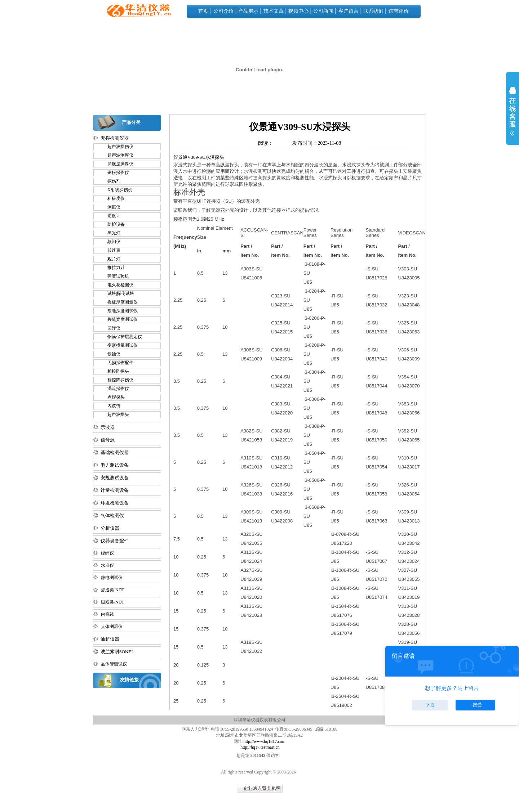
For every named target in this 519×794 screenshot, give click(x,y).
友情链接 (129, 679)
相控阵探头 (115, 371)
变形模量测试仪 (119, 345)
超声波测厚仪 (117, 155)
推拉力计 (113, 267)
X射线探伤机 (116, 189)
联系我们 (373, 11)
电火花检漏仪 (117, 284)
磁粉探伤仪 (115, 172)
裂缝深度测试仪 (119, 310)
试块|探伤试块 (117, 293)
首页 (203, 11)
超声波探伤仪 (117, 146)
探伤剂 (110, 181)
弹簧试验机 (115, 276)
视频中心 (298, 11)
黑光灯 (110, 232)
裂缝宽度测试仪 (119, 319)
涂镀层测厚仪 (117, 163)
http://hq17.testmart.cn (260, 747)
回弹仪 (110, 328)
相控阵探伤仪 (117, 379)
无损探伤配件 (117, 362)
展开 (512, 116)
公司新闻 (323, 11)
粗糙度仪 (113, 198)
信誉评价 (399, 11)
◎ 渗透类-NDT (108, 589)
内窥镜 (110, 405)
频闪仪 (110, 241)
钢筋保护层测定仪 (121, 336)
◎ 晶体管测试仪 (110, 664)
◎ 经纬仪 (103, 553)
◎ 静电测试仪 (108, 577)
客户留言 (348, 11)
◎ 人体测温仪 (108, 626)
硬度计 (110, 215)
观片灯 (110, 258)
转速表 (110, 250)
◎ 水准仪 (103, 565)
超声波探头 (115, 414)
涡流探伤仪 (115, 388)
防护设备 (113, 224)
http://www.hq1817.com (264, 741)
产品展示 (248, 11)
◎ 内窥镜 (103, 614)
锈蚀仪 (110, 353)
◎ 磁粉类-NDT (108, 602)
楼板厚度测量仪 (119, 302)
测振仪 (110, 207)
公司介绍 (223, 11)
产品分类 (131, 122)
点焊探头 (113, 397)
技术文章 (273, 11)
